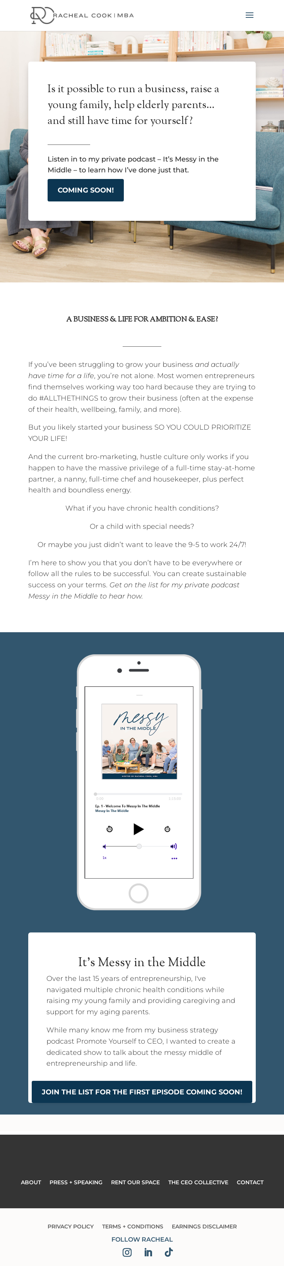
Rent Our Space (135, 1183)
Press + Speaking (76, 1183)
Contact (250, 1183)
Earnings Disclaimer (204, 1227)
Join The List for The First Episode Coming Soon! (142, 1092)
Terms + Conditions (132, 1227)
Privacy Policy (71, 1227)
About (31, 1183)
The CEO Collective (198, 1183)
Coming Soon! (86, 190)
